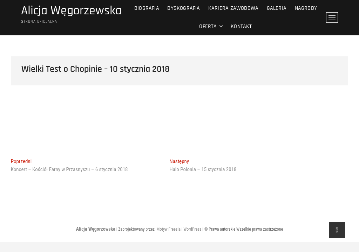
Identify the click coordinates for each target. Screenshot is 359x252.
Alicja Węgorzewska (71, 11)
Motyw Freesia (168, 229)
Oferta (208, 26)
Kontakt (241, 26)
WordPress (192, 229)
